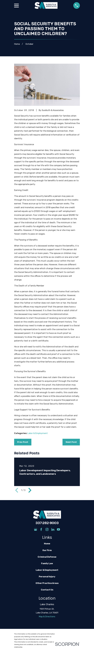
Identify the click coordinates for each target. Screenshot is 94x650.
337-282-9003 (47, 523)
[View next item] (29, 490)
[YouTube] (58, 529)
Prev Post (22, 442)
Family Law (47, 563)
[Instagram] (47, 529)
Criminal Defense (47, 557)
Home (47, 543)
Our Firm (47, 550)
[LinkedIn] (52, 529)
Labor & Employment (37, 433)
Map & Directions (47, 616)
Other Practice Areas (47, 583)
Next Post (71, 442)
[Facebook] (41, 529)
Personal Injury (47, 576)
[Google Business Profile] (35, 529)
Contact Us (47, 590)
